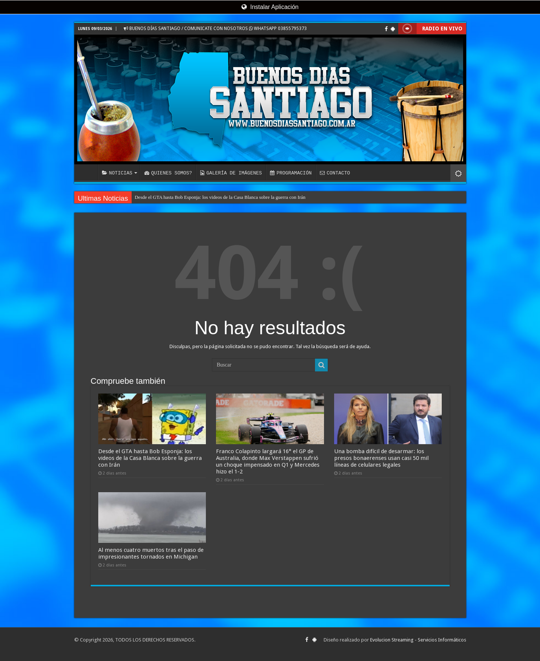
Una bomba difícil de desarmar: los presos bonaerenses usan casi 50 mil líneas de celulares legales (381, 458)
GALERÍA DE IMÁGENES (231, 173)
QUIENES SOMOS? (168, 173)
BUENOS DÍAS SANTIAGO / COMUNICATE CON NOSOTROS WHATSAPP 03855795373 (215, 28)
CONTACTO (335, 173)
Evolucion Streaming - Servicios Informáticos (418, 640)
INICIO (88, 172)
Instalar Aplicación (270, 7)
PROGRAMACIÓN (291, 173)
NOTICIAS (117, 173)
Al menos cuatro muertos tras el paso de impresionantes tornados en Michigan (151, 553)
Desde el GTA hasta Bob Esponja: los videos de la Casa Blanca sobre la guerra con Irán (220, 197)
